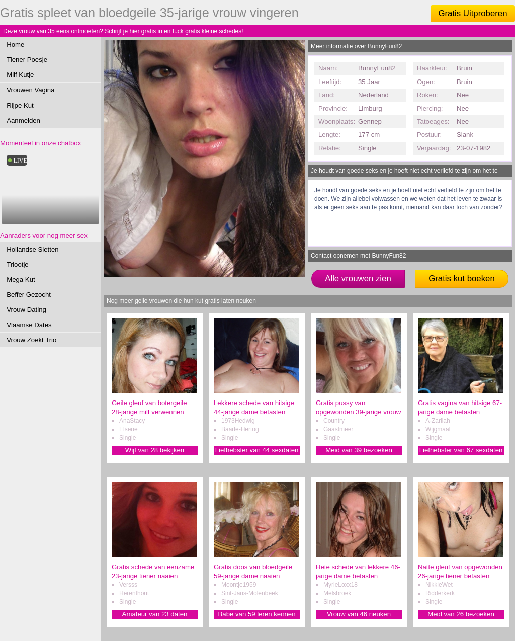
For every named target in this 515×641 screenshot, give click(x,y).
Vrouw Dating (26, 309)
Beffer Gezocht (29, 294)
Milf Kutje (20, 74)
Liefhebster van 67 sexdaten (461, 450)
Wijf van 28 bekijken (154, 450)
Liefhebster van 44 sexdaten (257, 450)
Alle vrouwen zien (358, 278)
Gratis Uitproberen (472, 13)
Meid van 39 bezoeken (358, 450)
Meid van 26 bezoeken (460, 614)
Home (15, 44)
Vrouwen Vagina (30, 90)
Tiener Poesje (27, 59)
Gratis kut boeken (461, 278)
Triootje (17, 264)
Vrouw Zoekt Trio (31, 340)
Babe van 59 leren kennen (257, 614)
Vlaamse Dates (29, 325)
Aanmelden (23, 120)
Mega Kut (21, 279)
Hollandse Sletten (32, 249)
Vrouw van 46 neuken (359, 614)
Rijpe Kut (20, 105)
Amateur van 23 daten (155, 614)
